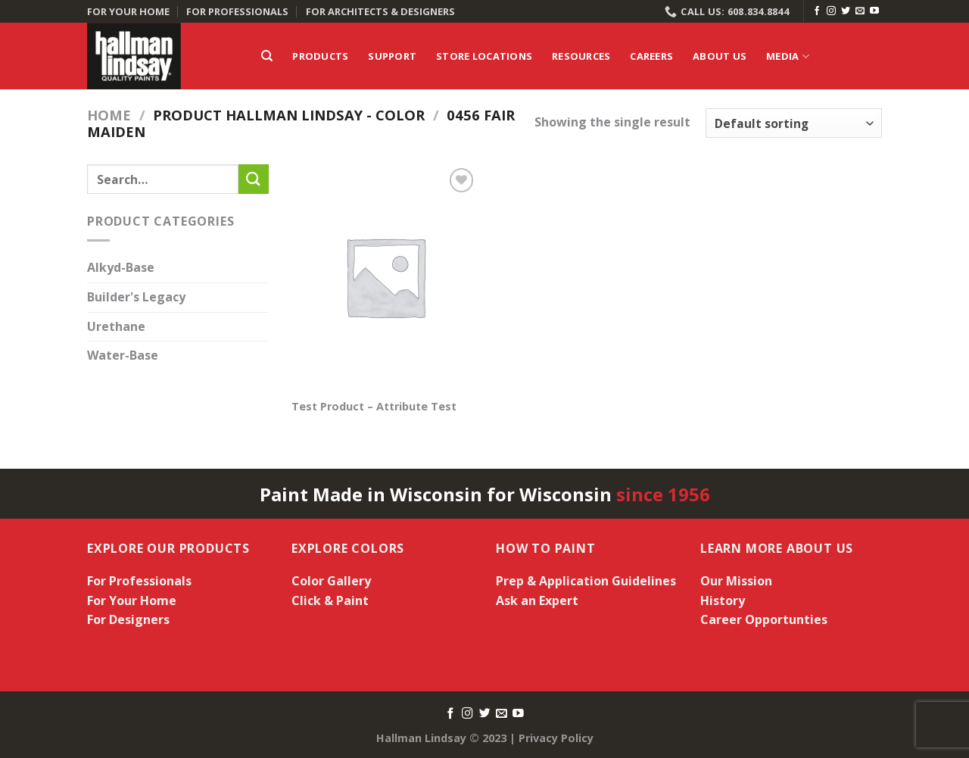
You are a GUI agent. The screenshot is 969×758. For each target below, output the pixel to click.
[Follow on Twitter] (845, 11)
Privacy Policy (556, 738)
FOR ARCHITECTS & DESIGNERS (380, 11)
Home (109, 114)
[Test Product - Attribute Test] (384, 276)
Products (320, 56)
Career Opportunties (763, 619)
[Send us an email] (860, 11)
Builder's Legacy (136, 297)
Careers (651, 56)
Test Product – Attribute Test (373, 406)
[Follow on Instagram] (831, 11)
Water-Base (122, 356)
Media (787, 56)
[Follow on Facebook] (816, 11)
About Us (719, 56)
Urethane (116, 326)
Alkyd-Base (120, 268)
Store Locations (484, 56)
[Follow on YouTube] (874, 11)
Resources (581, 56)
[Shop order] (794, 123)
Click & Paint (330, 600)
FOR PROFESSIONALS (237, 11)
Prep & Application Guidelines (586, 580)
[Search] (267, 56)
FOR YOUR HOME (128, 11)
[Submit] (253, 179)
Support (392, 56)
